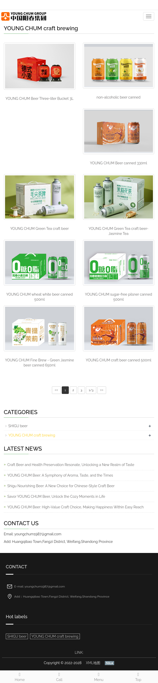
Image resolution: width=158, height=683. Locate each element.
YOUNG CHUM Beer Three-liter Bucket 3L (40, 99)
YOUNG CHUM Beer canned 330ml (118, 163)
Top (138, 676)
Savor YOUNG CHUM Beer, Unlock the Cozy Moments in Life (56, 496)
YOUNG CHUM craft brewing (31, 435)
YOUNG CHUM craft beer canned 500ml (118, 360)
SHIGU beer (17, 426)
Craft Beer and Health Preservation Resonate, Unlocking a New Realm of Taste (70, 465)
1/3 (91, 390)
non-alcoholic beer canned (118, 97)
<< (56, 390)
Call (59, 676)
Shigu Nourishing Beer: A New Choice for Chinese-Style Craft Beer (61, 486)
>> (102, 390)
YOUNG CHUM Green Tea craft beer (39, 229)
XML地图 (93, 663)
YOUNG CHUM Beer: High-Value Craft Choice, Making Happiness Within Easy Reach (75, 507)
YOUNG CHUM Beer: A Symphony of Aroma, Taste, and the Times (60, 475)
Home (20, 676)
